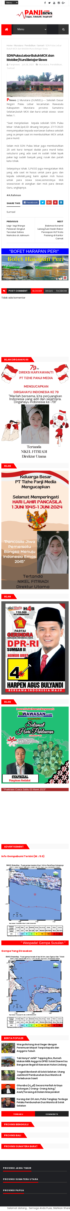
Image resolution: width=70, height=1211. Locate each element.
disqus (49, 290)
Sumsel (40, 45)
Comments (52, 1114)
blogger (37, 290)
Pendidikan (30, 45)
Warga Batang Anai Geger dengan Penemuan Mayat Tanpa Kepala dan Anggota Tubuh (38, 1048)
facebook (61, 290)
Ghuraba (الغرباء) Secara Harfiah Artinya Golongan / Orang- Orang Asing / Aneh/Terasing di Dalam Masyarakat (39, 1089)
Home (10, 45)
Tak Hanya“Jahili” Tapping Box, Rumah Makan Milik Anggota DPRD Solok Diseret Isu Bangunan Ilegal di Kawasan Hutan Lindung (42, 1061)
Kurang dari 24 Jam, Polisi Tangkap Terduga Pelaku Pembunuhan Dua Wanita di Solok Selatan (42, 1102)
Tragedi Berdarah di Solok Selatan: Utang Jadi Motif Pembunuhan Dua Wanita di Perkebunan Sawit (41, 1075)
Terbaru (18, 1114)
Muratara (18, 45)
